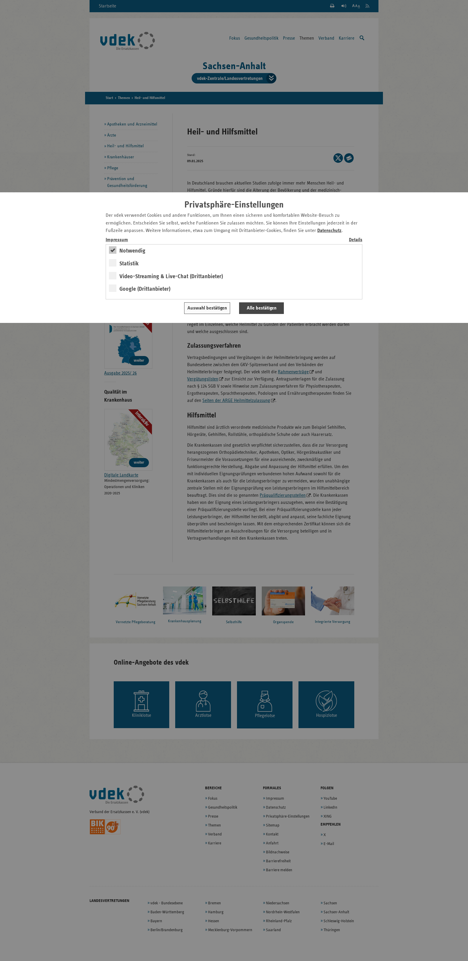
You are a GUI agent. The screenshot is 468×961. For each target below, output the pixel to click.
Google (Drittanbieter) (144, 289)
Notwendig (132, 251)
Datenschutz (329, 230)
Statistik (129, 264)
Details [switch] (355, 239)
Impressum (117, 239)
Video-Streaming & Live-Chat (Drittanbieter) (171, 276)
